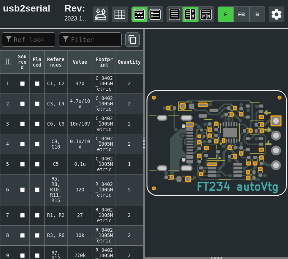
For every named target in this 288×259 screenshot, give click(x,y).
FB (241, 14)
